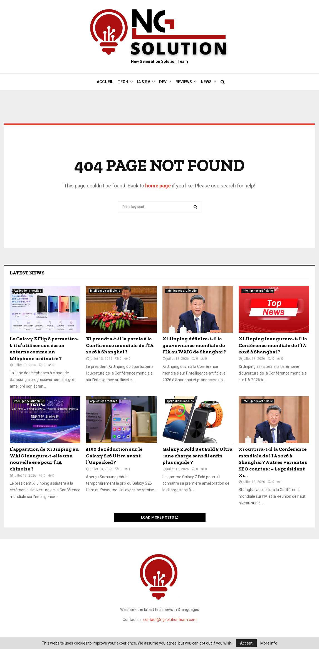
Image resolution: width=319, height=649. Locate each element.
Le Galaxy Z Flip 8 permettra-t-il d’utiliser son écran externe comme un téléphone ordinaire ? (44, 348)
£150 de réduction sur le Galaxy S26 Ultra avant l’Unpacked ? (114, 455)
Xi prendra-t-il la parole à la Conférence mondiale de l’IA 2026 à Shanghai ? (119, 345)
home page (158, 186)
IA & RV (143, 82)
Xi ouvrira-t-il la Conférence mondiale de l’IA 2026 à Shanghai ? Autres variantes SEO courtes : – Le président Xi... (273, 462)
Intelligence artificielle (105, 290)
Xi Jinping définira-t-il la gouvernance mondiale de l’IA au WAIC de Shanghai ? (194, 345)
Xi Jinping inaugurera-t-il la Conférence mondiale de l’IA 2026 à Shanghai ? (273, 345)
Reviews (183, 82)
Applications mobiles (27, 290)
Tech (123, 82)
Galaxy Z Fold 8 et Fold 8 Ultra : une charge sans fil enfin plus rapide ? (197, 455)
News (206, 82)
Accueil (105, 82)
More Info (268, 643)
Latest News (27, 273)
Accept (246, 643)
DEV (163, 82)
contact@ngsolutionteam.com (170, 619)
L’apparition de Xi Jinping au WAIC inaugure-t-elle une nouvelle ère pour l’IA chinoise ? (44, 459)
